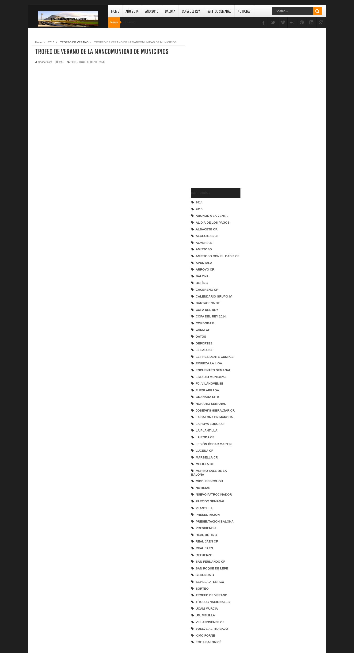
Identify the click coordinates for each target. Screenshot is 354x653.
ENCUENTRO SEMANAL (213, 370)
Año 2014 (132, 11)
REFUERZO (204, 555)
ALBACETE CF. (207, 229)
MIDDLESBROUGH (209, 481)
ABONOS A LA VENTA (212, 216)
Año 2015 (151, 11)
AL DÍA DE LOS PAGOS (212, 222)
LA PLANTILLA (206, 430)
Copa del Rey (191, 11)
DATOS (201, 336)
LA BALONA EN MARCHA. (215, 417)
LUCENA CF (204, 450)
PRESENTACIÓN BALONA (215, 521)
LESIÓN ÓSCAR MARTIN (214, 444)
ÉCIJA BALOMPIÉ (208, 642)
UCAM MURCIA (207, 608)
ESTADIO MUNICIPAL (211, 377)
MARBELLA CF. (207, 457)
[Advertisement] (210, 109)
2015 (199, 209)
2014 (199, 202)
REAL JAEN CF (207, 541)
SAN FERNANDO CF (210, 561)
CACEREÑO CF (207, 289)
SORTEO (202, 588)
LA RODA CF (205, 437)
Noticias (244, 11)
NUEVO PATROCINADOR (214, 494)
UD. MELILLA (205, 615)
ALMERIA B (204, 242)
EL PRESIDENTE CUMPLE (215, 357)
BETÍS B (202, 283)
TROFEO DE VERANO (211, 595)
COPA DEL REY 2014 (211, 316)
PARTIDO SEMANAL (210, 501)
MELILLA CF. (205, 464)
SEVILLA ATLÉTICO (210, 582)
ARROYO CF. (205, 269)
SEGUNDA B (205, 575)
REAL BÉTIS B (206, 535)
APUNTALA (204, 263)
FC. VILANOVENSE (209, 383)
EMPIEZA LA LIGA (209, 363)
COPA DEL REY (207, 310)
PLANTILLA (204, 508)
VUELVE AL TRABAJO (212, 628)
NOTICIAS (203, 488)
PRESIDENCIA (206, 528)
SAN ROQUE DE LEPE (212, 568)
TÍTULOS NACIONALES (213, 602)
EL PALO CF (204, 350)
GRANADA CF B (207, 397)
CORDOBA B (205, 323)
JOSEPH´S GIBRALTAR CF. (215, 410)
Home (115, 11)
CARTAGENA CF (208, 303)
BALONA (202, 276)
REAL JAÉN (204, 548)
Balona (170, 11)
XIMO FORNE (205, 635)
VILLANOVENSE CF (210, 622)
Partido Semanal (218, 11)
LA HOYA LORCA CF (210, 424)
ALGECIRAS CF (207, 236)
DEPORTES (204, 343)
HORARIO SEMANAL (211, 403)
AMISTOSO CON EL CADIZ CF (217, 256)
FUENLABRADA (207, 390)
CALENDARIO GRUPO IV (214, 296)
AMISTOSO (204, 249)
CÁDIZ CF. (203, 330)
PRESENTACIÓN (208, 514)
